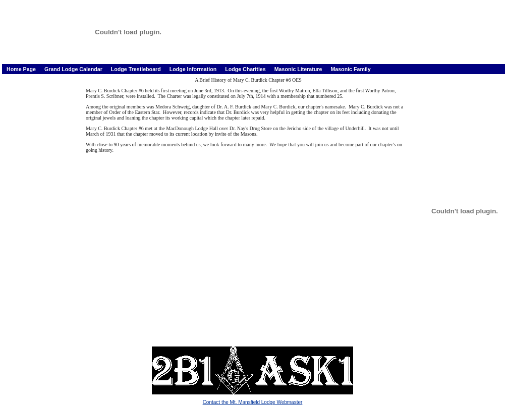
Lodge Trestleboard (136, 69)
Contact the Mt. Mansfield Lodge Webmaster (253, 402)
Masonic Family (350, 69)
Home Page (22, 69)
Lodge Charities (246, 69)
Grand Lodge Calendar (74, 69)
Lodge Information (194, 69)
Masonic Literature (299, 69)
